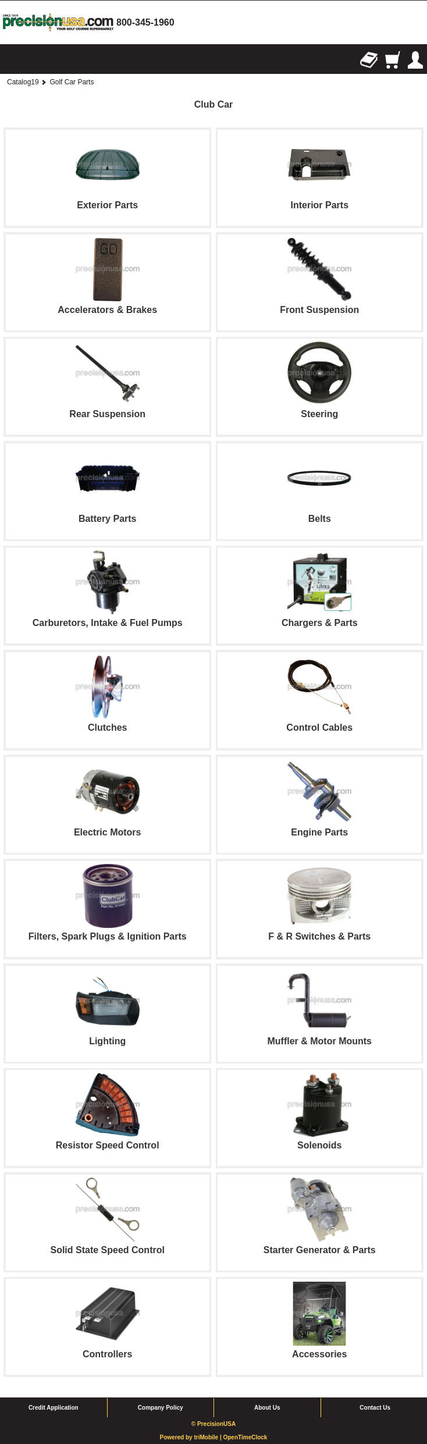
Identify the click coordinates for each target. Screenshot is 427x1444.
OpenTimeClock (245, 1437)
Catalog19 (23, 82)
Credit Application (54, 1407)
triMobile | (208, 1437)
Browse (11, 59)
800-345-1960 (145, 22)
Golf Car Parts (71, 82)
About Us (267, 1407)
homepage (58, 22)
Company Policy (160, 1407)
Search (35, 59)
